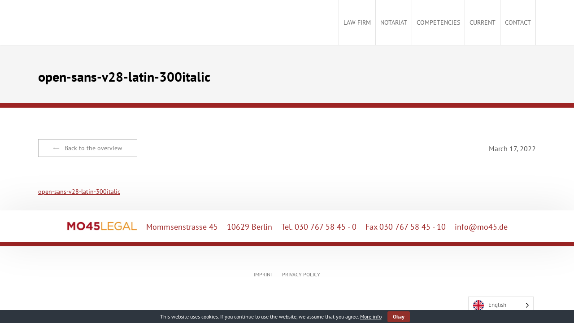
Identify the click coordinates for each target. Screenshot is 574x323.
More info (371, 316)
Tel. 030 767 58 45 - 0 (319, 227)
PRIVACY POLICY (301, 274)
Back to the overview (87, 148)
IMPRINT (264, 274)
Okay (398, 316)
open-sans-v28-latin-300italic (79, 192)
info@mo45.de (481, 227)
